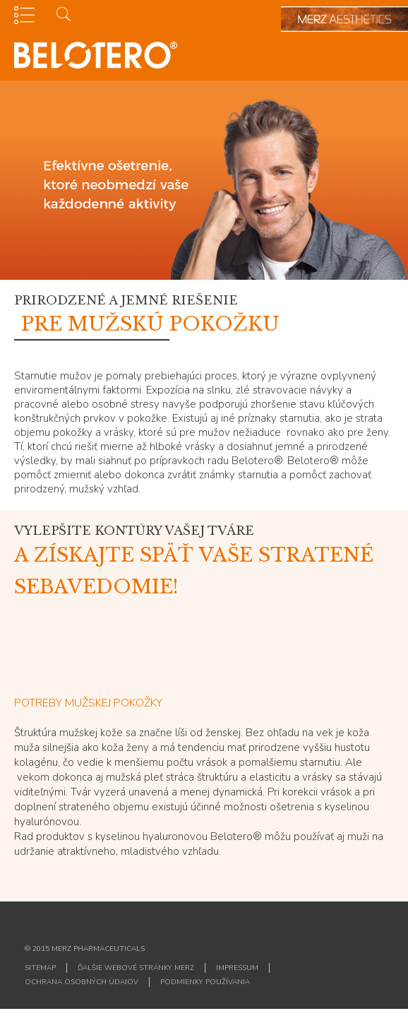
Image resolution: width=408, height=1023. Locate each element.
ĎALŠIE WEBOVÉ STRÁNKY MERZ (136, 968)
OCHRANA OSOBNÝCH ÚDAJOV (81, 982)
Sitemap (40, 968)
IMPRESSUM (237, 968)
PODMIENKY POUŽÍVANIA (205, 982)
